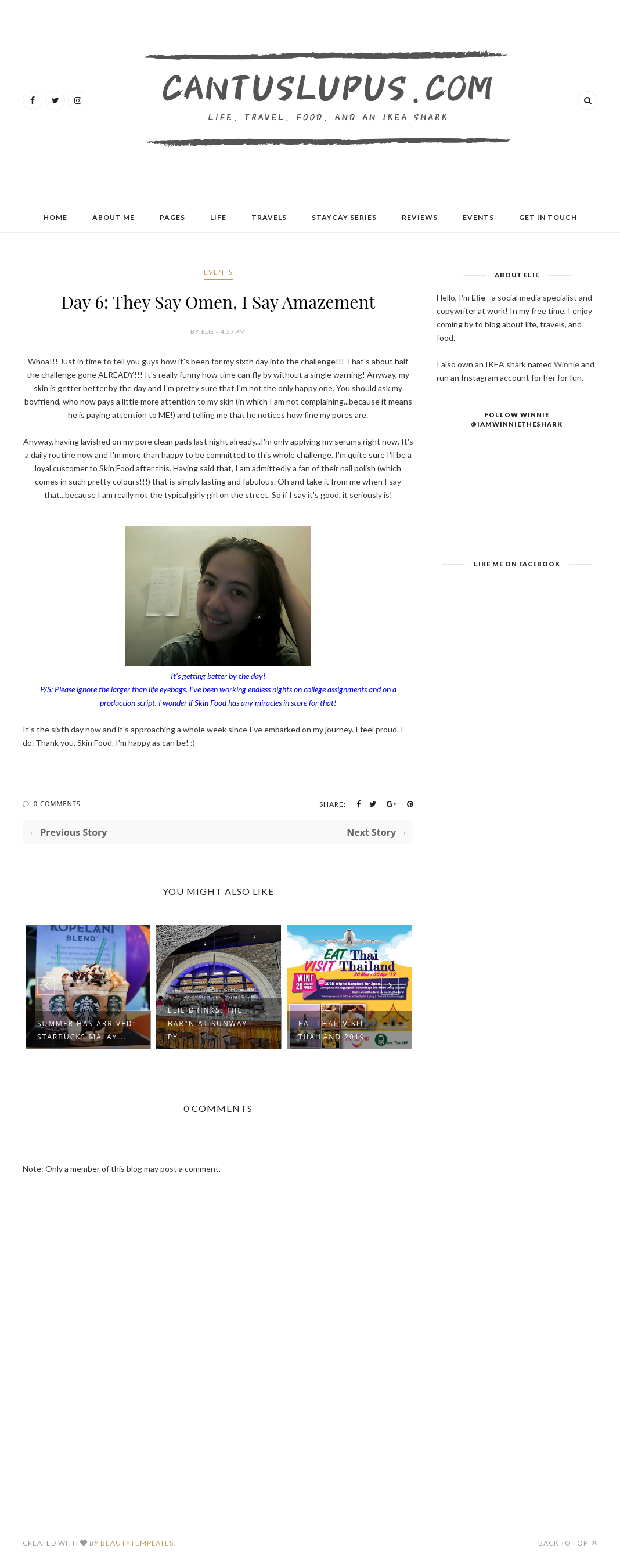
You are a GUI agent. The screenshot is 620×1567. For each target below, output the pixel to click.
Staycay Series (344, 217)
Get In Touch (548, 217)
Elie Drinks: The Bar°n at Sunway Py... (207, 1023)
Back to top (567, 1543)
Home (55, 217)
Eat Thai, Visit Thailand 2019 (331, 1030)
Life (218, 217)
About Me (113, 217)
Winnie (566, 364)
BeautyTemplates (137, 1543)
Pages (172, 217)
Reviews (420, 217)
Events (478, 217)
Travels (269, 217)
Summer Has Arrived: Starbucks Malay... (86, 1030)
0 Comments (57, 803)
